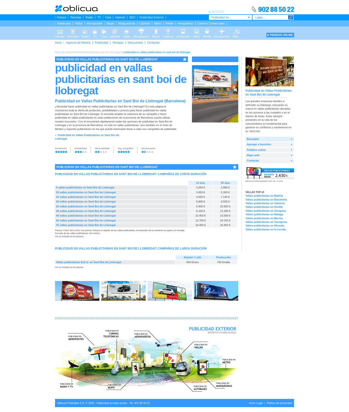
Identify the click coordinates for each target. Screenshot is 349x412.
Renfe (169, 23)
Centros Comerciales (211, 23)
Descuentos (135, 42)
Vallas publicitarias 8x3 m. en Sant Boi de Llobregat (88, 262)
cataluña (70, 52)
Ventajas (117, 42)
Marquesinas (127, 23)
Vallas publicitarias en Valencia (265, 203)
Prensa (61, 17)
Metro (158, 23)
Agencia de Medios (78, 42)
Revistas (75, 17)
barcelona (85, 52)
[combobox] (230, 17)
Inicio (58, 42)
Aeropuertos (185, 23)
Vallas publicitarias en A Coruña (266, 229)
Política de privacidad (279, 403)
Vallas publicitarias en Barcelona (266, 199)
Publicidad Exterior (151, 17)
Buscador (253, 138)
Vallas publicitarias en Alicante (265, 225)
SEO (132, 17)
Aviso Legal (256, 403)
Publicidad (101, 42)
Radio (89, 17)
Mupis (110, 23)
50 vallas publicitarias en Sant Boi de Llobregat (86, 220)
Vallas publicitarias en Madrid (264, 195)
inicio (58, 52)
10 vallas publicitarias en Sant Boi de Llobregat (86, 192)
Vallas (79, 23)
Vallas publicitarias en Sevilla (264, 206)
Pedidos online (256, 149)
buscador (71, 121)
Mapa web (253, 155)
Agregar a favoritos (259, 144)
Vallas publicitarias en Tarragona (266, 221)
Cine (108, 17)
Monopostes (95, 23)
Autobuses (64, 23)
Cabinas (144, 23)
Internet (120, 17)
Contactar (153, 42)
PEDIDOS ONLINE (281, 34)
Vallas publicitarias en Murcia (264, 218)
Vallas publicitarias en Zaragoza (266, 210)
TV (99, 17)
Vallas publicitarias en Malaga (264, 214)
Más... (237, 31)
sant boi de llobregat (108, 52)
